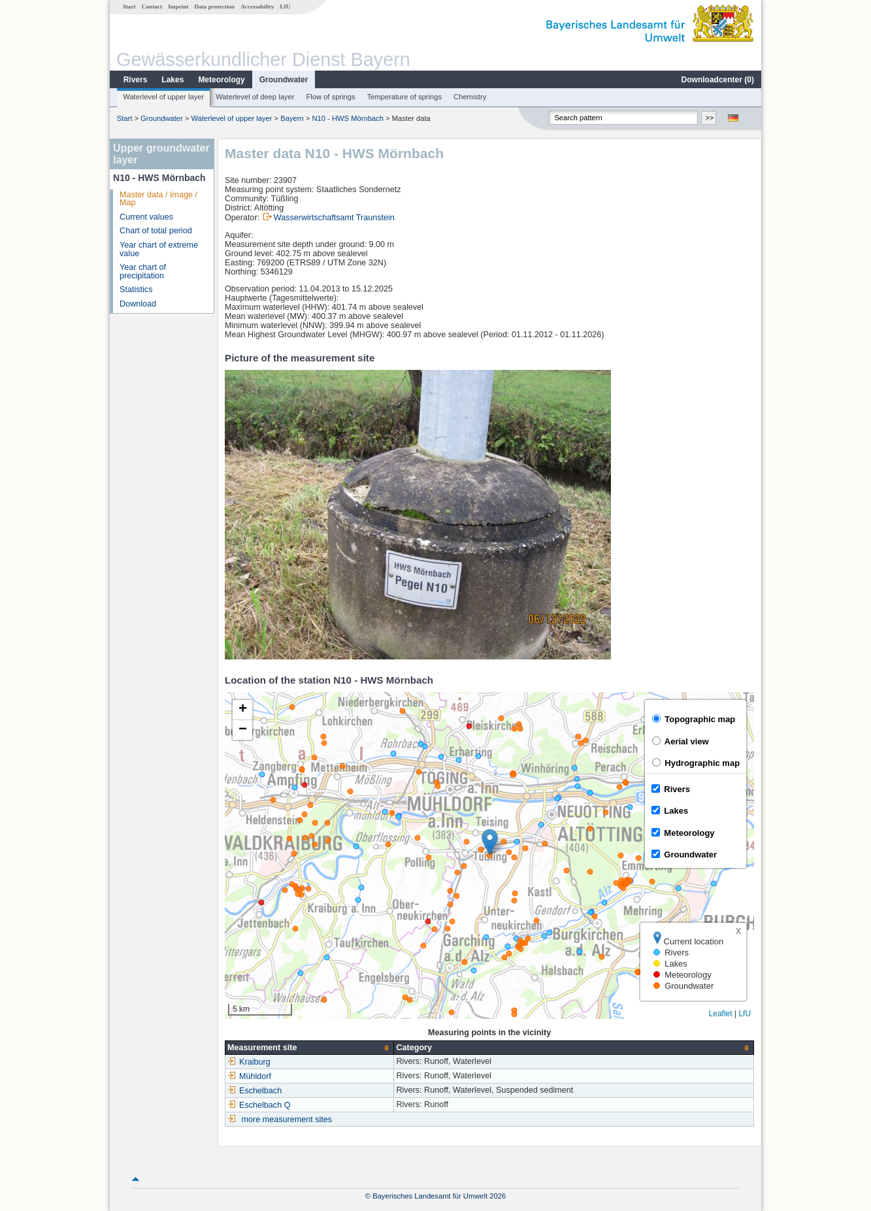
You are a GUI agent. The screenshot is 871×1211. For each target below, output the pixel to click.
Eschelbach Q (258, 1105)
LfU (285, 6)
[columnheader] (309, 1048)
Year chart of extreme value (159, 249)
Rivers (135, 79)
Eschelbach (254, 1090)
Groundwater (283, 79)
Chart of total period (156, 230)
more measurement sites (287, 1119)
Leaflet (720, 1013)
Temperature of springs (404, 97)
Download (138, 303)
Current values (146, 217)
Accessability (257, 6)
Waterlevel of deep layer (255, 97)
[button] (490, 842)
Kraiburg (249, 1062)
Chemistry (469, 97)
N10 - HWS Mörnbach (347, 118)
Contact (152, 6)
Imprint (178, 6)
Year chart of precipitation (143, 271)
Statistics (136, 289)
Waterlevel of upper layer (163, 97)
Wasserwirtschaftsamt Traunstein (334, 217)
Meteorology (221, 79)
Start (129, 6)
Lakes (172, 79)
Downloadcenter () (718, 79)
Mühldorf (249, 1076)
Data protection (215, 6)
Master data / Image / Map (158, 199)
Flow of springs (330, 97)
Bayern (291, 118)
